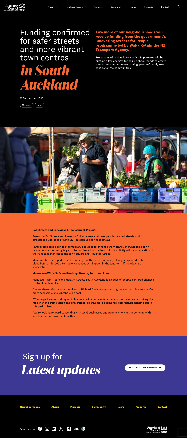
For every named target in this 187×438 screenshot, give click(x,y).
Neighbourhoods (76, 7)
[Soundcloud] (76, 430)
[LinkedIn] (54, 429)
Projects (98, 7)
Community (116, 7)
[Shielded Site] (83, 429)
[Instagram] (47, 429)
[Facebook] (39, 430)
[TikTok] (68, 430)
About (53, 7)
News (133, 7)
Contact (165, 7)
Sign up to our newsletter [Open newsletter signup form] (145, 367)
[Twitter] (61, 430)
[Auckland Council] (156, 429)
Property (148, 7)
